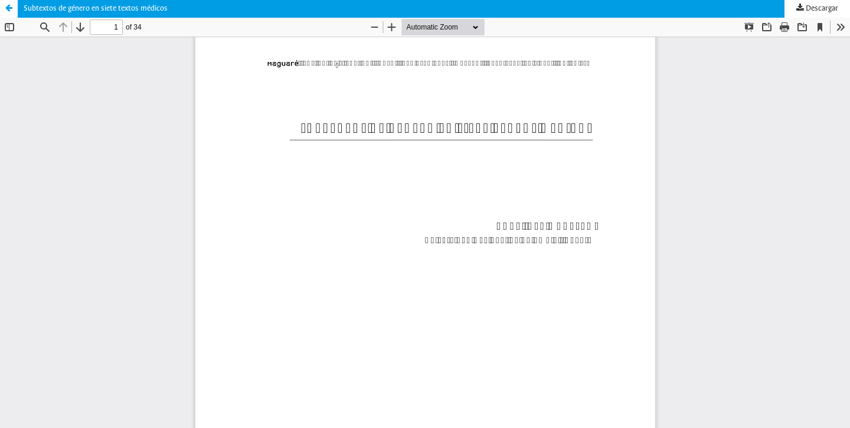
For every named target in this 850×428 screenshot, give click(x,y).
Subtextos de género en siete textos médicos (96, 8)
